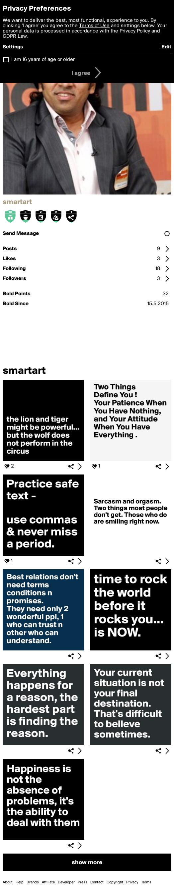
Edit (166, 47)
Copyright (115, 882)
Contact (97, 882)
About (8, 882)
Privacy (132, 882)
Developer (66, 882)
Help (20, 882)
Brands (33, 882)
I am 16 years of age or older (43, 59)
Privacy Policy (135, 31)
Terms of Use (94, 25)
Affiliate (48, 882)
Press (82, 882)
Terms (146, 882)
